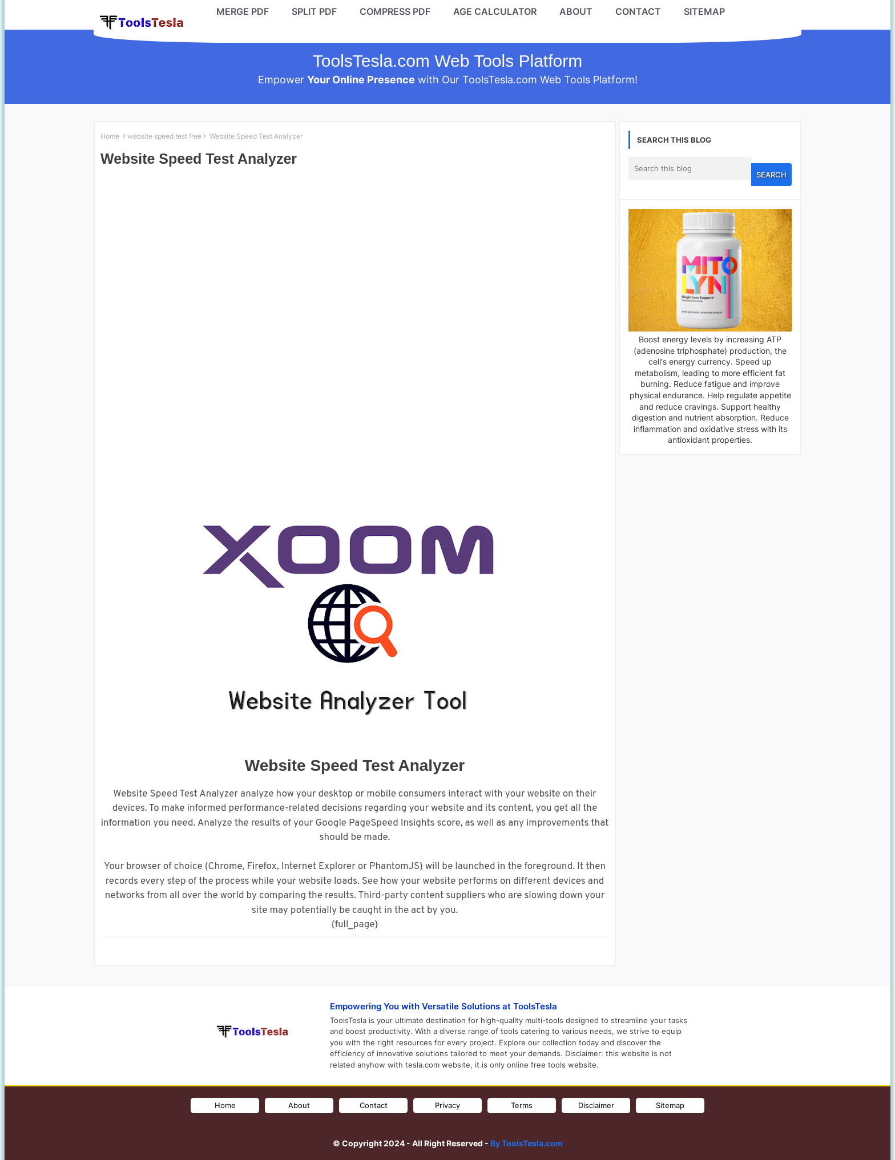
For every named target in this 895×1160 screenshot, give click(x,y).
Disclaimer (596, 1105)
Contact (374, 1105)
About (299, 1105)
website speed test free (164, 136)
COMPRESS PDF (395, 11)
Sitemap (670, 1105)
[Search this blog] (689, 168)
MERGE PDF (242, 11)
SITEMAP (704, 11)
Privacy (447, 1105)
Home (109, 136)
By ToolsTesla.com (526, 1143)
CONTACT (638, 11)
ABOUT (575, 11)
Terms (522, 1105)
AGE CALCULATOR (495, 11)
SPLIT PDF (314, 11)
